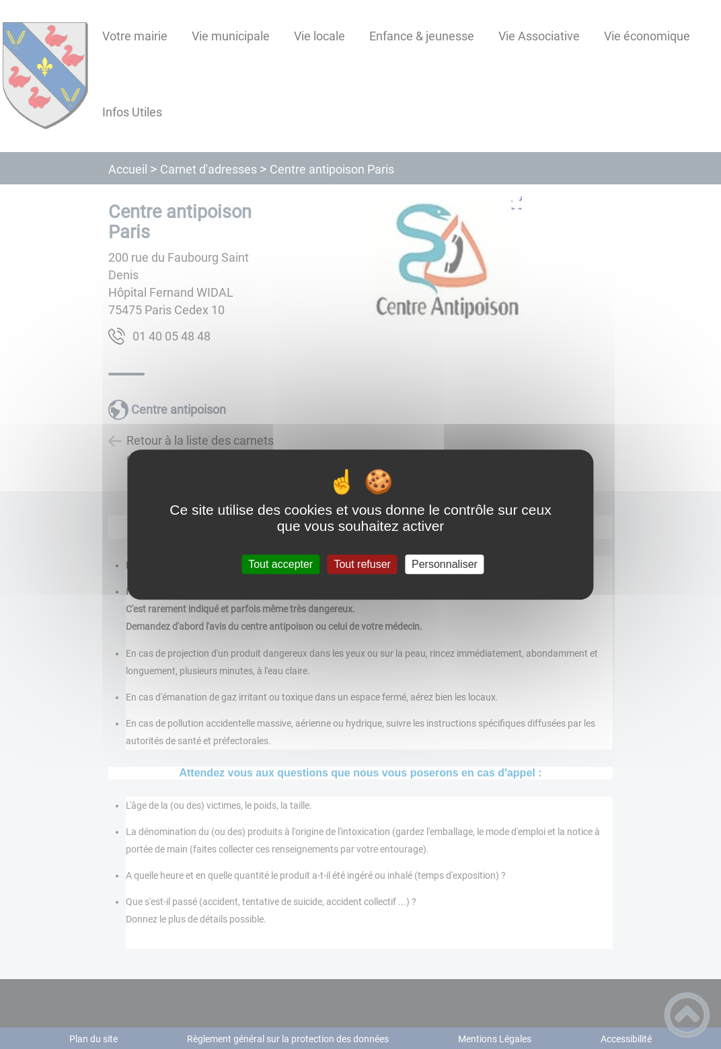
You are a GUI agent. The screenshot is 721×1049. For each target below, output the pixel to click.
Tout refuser (362, 564)
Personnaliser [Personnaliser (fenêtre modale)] (445, 564)
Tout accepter (280, 564)
